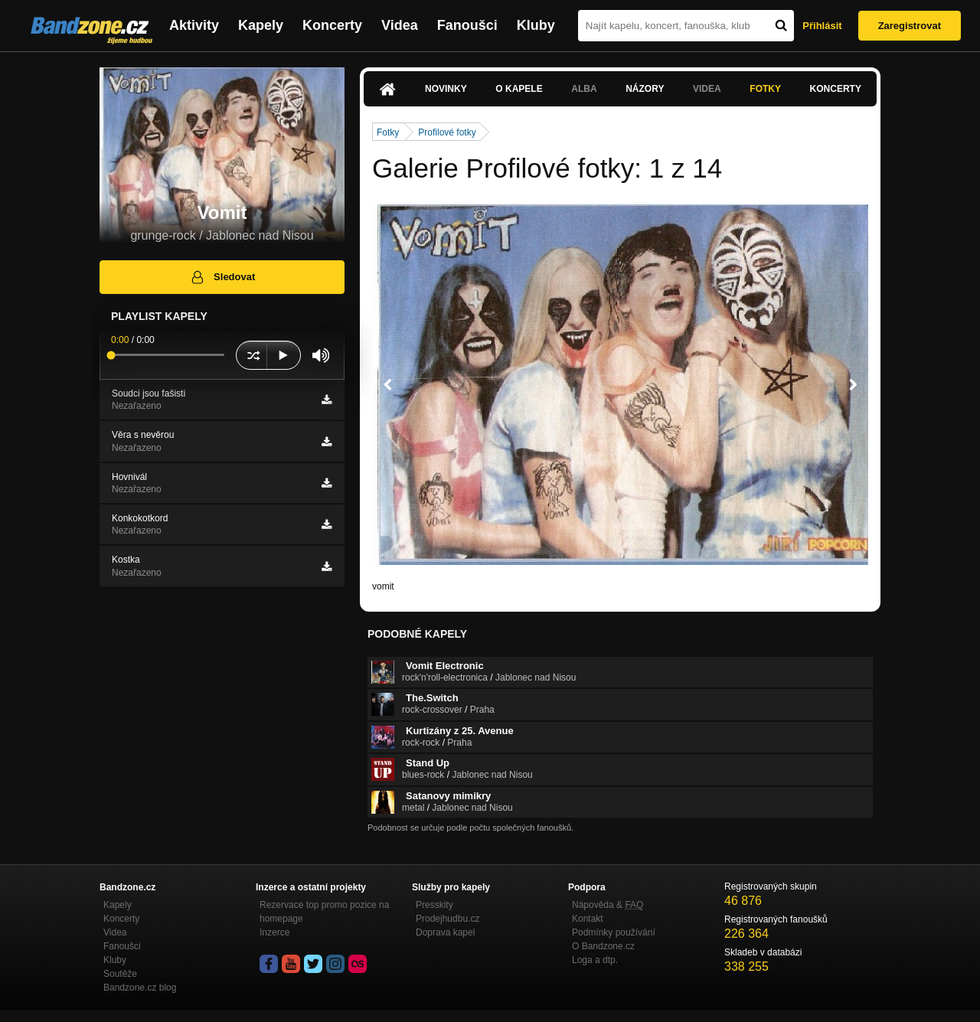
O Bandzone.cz (603, 946)
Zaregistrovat (909, 25)
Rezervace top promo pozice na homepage (324, 912)
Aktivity (194, 25)
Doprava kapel (445, 932)
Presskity (434, 905)
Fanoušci (467, 25)
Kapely (260, 25)
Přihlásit (821, 25)
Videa (399, 25)
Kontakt (587, 918)
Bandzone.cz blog (139, 987)
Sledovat (222, 277)
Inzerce (274, 932)
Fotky (765, 88)
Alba (583, 88)
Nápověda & (607, 905)
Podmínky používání (613, 932)
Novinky (446, 88)
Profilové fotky (446, 132)
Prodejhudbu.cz (447, 918)
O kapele (518, 88)
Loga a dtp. (595, 960)
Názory (645, 88)
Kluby (536, 25)
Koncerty (332, 25)
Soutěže (120, 973)
